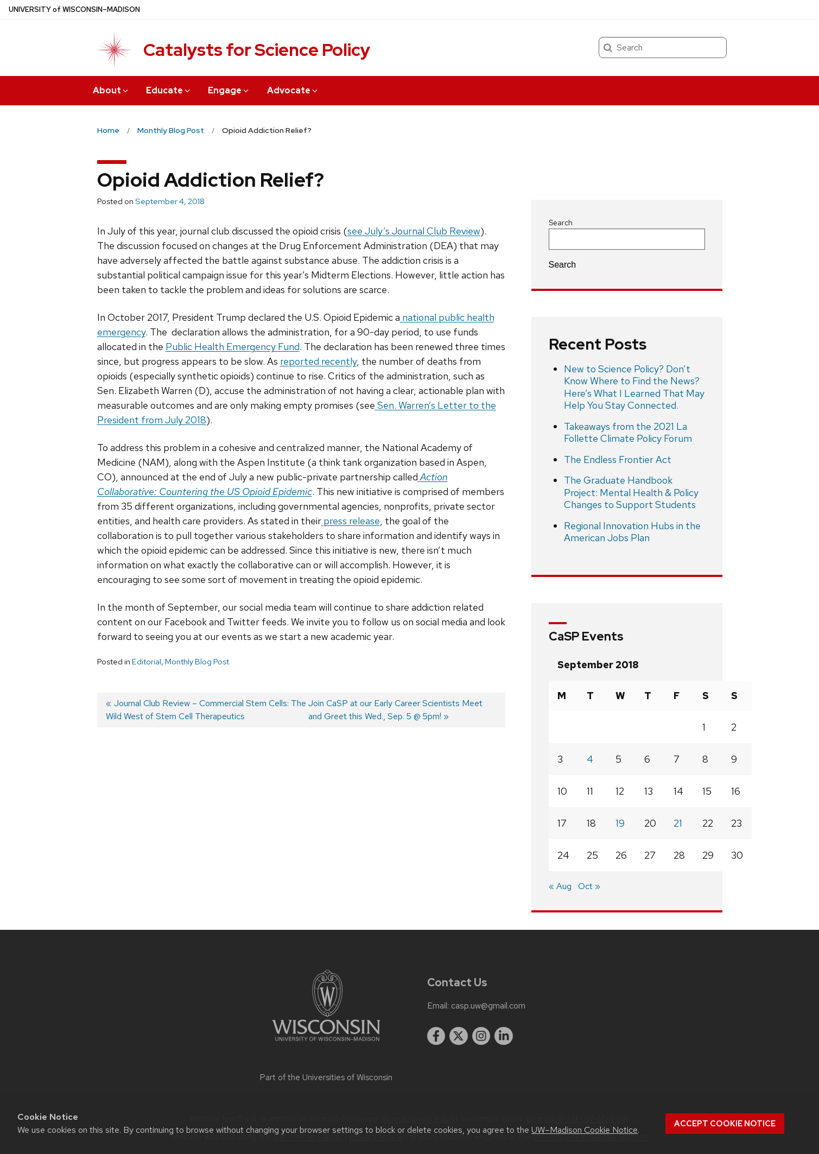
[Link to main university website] (326, 1043)
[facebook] (436, 1036)
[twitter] (458, 1036)
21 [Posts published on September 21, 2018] (678, 823)
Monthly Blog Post (197, 661)
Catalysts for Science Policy (256, 49)
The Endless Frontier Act (617, 459)
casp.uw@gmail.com (488, 1005)
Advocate (293, 90)
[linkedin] (503, 1036)
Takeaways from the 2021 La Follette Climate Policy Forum (628, 432)
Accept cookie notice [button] (725, 1123)
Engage (229, 90)
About (111, 90)
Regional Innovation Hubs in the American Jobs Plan (632, 531)
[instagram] (481, 1036)
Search (561, 222)
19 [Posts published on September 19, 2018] (620, 823)
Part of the (326, 1077)
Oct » (589, 886)
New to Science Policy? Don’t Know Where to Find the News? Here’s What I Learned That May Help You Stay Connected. (634, 387)
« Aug (560, 886)
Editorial (146, 661)
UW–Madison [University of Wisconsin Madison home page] (74, 9)
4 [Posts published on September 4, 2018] (590, 759)
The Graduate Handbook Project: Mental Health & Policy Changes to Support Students (631, 492)
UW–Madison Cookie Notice (584, 1130)
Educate (169, 90)
